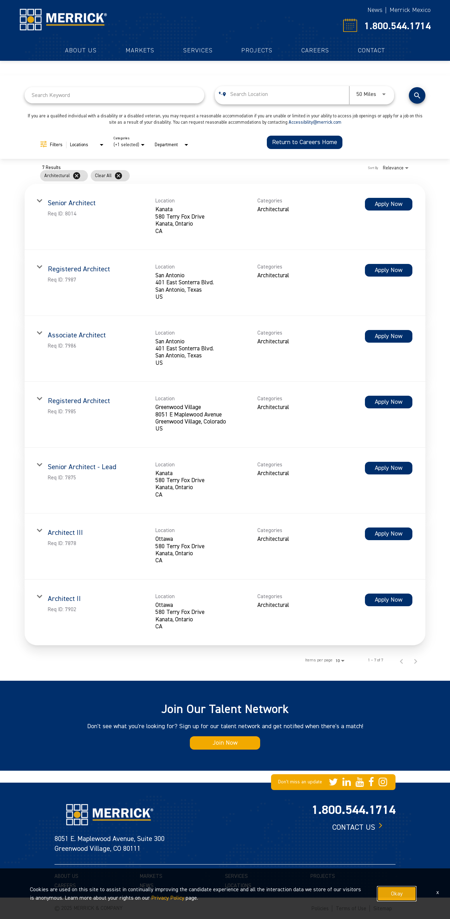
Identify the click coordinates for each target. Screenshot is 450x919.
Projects (256, 50)
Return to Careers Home (304, 142)
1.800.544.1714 (397, 26)
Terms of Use (351, 908)
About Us (81, 50)
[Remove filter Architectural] (77, 176)
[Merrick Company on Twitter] (333, 782)
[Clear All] (118, 176)
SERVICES (236, 876)
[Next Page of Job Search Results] (416, 660)
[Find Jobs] (417, 95)
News (374, 10)
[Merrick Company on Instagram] (382, 782)
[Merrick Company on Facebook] (371, 782)
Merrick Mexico (410, 10)
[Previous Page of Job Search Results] (401, 660)
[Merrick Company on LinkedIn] (346, 782)
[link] (225, 217)
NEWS (147, 885)
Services (198, 50)
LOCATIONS (238, 885)
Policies (320, 908)
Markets (140, 50)
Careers (315, 50)
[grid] (211, 176)
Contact (371, 50)
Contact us (353, 827)
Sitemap (382, 908)
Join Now (225, 743)
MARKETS (151, 876)
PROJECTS (322, 876)
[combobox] (114, 95)
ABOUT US (66, 876)
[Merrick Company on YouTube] (359, 782)
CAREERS (65, 885)
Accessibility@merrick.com (315, 122)
